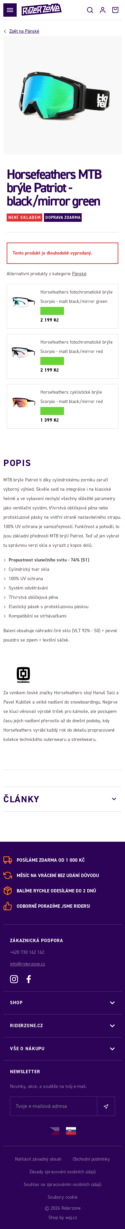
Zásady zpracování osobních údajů (62, 1172)
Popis (17, 463)
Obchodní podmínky (91, 1159)
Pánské (24, 31)
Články (21, 799)
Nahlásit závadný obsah (38, 1159)
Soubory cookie (63, 1197)
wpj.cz (71, 1217)
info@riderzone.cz (27, 964)
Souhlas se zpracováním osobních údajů (62, 1184)
